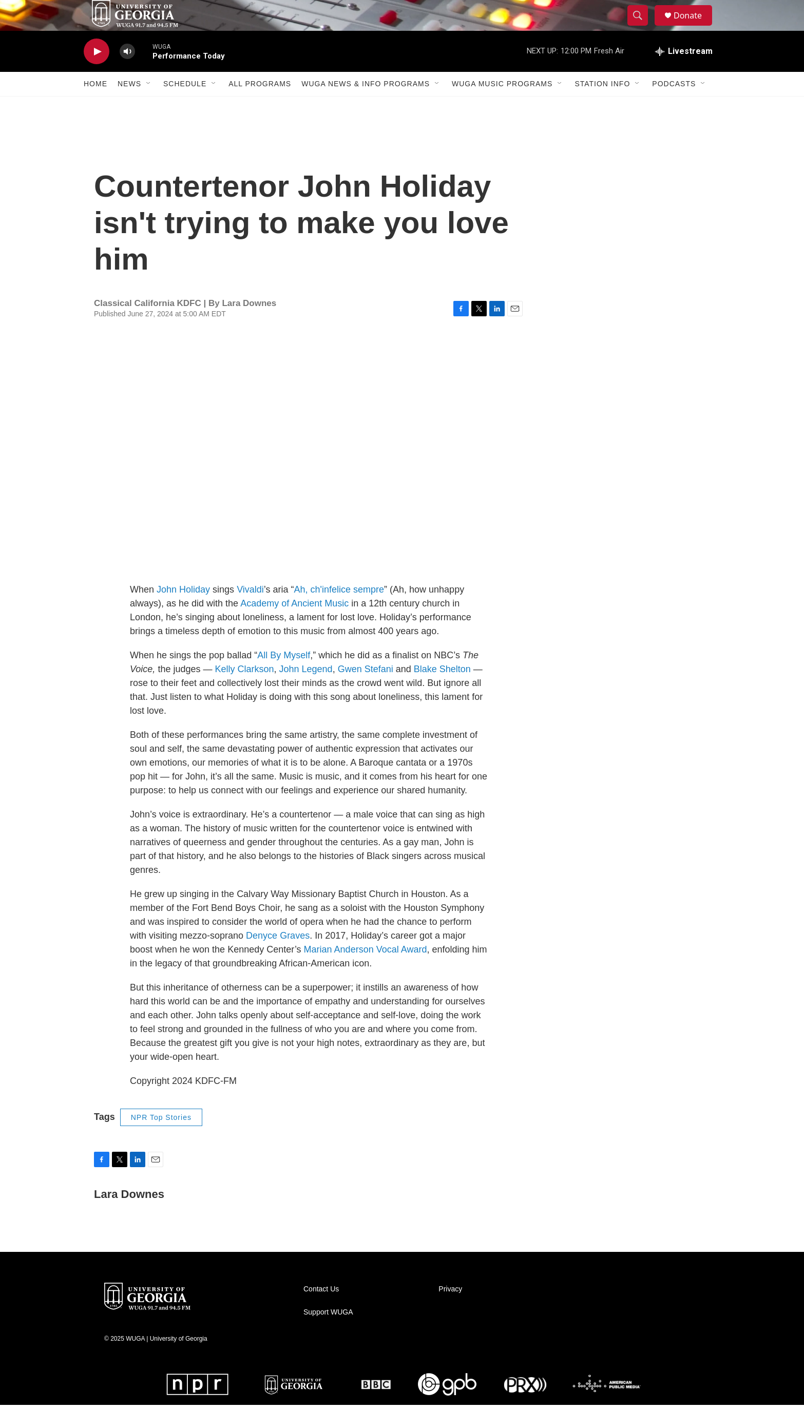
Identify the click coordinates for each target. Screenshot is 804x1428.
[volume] (127, 74)
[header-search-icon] (642, 27)
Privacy (450, 1312)
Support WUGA (328, 1335)
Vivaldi (250, 612)
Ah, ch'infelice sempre (339, 612)
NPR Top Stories (161, 1140)
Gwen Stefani (365, 692)
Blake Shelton (442, 692)
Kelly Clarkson (244, 692)
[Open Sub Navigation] (149, 107)
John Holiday (183, 612)
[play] (96, 75)
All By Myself (283, 678)
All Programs (259, 107)
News (129, 107)
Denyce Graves (278, 959)
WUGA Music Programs (502, 107)
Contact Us (321, 1312)
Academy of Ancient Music (294, 626)
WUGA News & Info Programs (365, 107)
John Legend (306, 692)
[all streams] (683, 74)
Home (95, 107)
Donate (694, 27)
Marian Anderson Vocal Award (365, 972)
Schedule (184, 107)
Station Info (602, 107)
